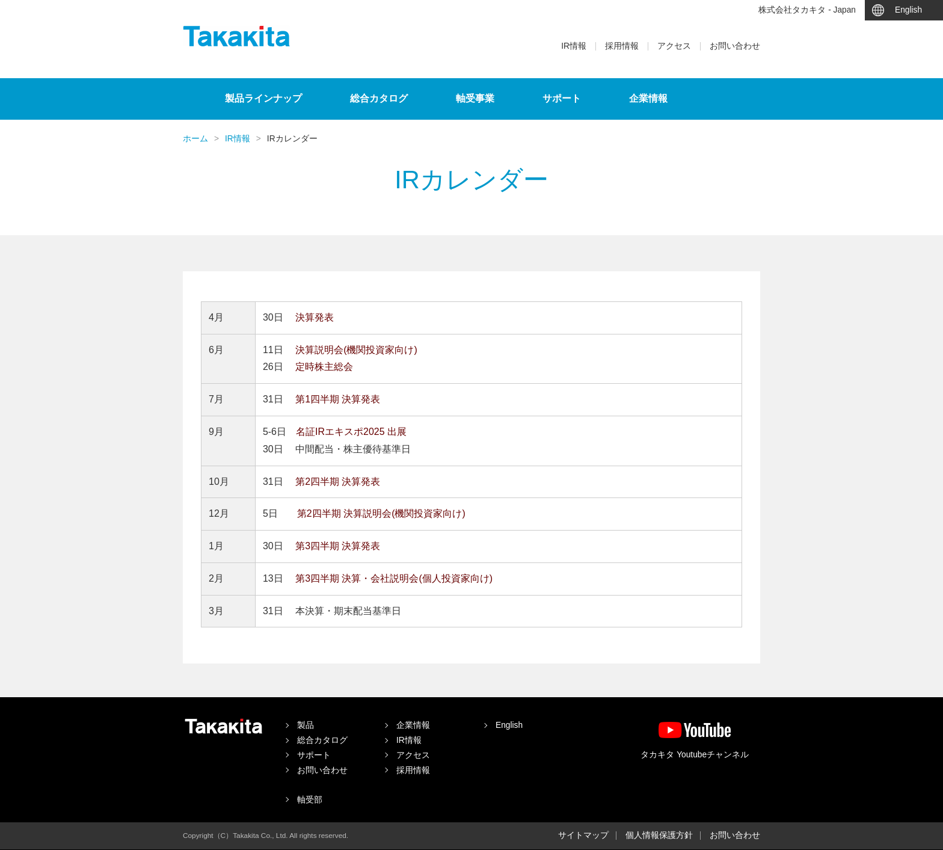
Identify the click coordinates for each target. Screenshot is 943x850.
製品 (305, 725)
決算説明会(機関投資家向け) (356, 350)
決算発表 (314, 317)
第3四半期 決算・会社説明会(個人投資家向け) (394, 578)
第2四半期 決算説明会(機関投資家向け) (381, 513)
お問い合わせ (735, 46)
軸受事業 (475, 98)
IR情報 (573, 46)
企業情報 (648, 98)
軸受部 (309, 799)
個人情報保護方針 (659, 835)
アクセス (674, 46)
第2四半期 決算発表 (337, 481)
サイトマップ (583, 835)
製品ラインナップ (263, 98)
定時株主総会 (324, 367)
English (908, 9)
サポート (561, 98)
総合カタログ (379, 98)
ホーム (195, 138)
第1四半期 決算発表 (337, 399)
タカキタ (236, 36)
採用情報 (622, 46)
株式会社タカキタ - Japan (807, 9)
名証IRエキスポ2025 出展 (351, 432)
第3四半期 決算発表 (337, 546)
